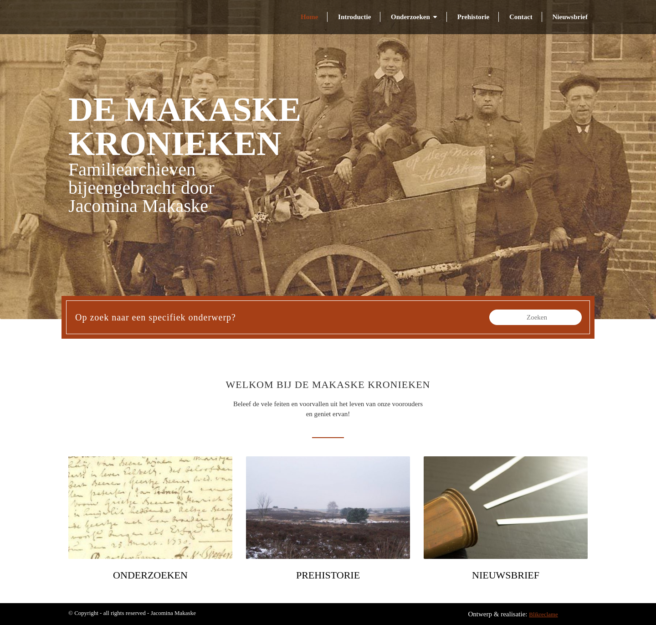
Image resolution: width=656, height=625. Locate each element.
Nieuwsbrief (570, 17)
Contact (521, 17)
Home (309, 17)
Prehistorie (473, 17)
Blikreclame (543, 614)
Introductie (354, 17)
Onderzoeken (410, 17)
